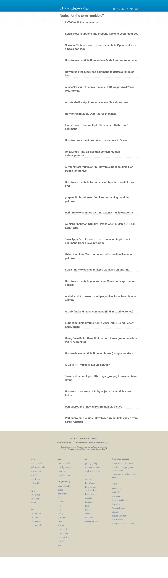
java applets (36, 471)
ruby (60, 521)
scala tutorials (64, 486)
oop (59, 505)
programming (63, 533)
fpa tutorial (89, 494)
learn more (94, 439)
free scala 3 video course (122, 463)
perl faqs (34, 517)
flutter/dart (62, 494)
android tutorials (38, 467)
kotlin (33, 503)
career (87, 475)
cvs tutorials (90, 518)
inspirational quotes (120, 500)
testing (61, 541)
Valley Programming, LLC (101, 443)
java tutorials (36, 463)
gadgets (88, 498)
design (88, 479)
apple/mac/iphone (92, 471)
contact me (117, 488)
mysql (60, 513)
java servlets (36, 495)
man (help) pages (65, 475)
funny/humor (90, 483)
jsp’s (33, 491)
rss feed (115, 492)
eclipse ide (35, 483)
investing (116, 504)
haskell (61, 502)
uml (59, 545)
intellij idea (35, 479)
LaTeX (87, 506)
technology (89, 502)
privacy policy (91, 463)
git (59, 498)
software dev (63, 537)
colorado (89, 514)
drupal (60, 490)
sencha (61, 525)
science (115, 512)
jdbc (33, 487)
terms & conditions (93, 467)
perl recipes (36, 521)
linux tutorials (64, 463)
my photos (116, 496)
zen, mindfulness (119, 516)
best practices (63, 529)
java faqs (34, 475)
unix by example (65, 467)
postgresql (62, 517)
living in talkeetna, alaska (123, 524)
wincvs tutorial (91, 521)
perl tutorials (36, 513)
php (59, 509)
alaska (87, 510)
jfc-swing (35, 499)
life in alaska (117, 520)
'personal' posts (118, 508)
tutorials (61, 471)
